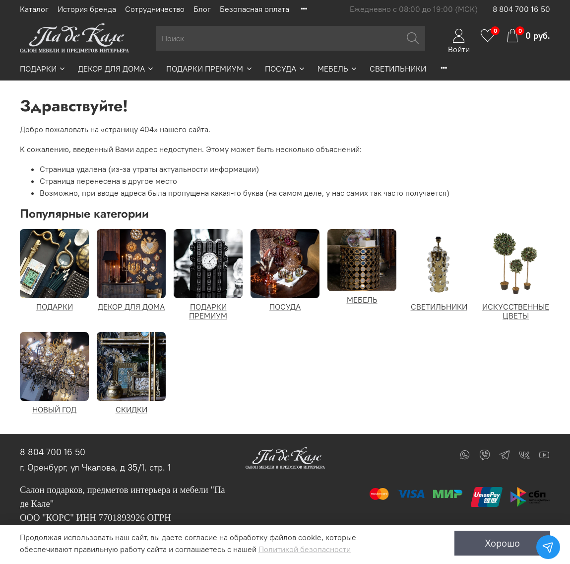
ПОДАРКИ (43, 69)
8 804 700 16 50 (521, 9)
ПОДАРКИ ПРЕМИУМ (209, 69)
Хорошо (502, 543)
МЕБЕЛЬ (337, 69)
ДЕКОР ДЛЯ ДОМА (116, 69)
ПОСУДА (285, 69)
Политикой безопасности (304, 549)
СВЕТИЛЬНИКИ (398, 69)
